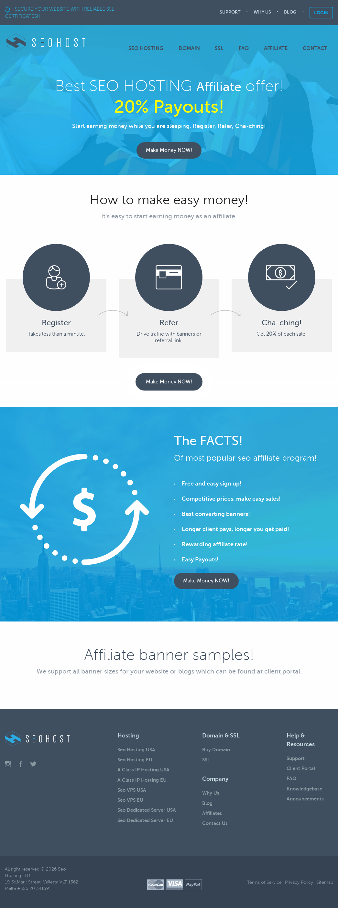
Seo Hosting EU (136, 765)
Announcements (307, 807)
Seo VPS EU (131, 810)
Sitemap (324, 892)
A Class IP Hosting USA (144, 776)
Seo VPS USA (132, 799)
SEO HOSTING (155, 48)
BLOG (290, 12)
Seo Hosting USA (137, 754)
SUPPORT (230, 12)
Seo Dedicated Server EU (147, 833)
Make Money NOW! (169, 152)
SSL (225, 48)
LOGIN (321, 12)
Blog (207, 811)
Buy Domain (217, 754)
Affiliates (213, 822)
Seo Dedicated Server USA (149, 821)
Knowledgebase (306, 796)
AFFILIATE (277, 48)
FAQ (248, 48)
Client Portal (302, 774)
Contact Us (215, 833)
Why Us (211, 799)
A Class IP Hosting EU (143, 787)
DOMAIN (196, 48)
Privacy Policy (299, 892)
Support (296, 762)
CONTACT (315, 48)
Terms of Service (264, 892)
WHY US (262, 12)
